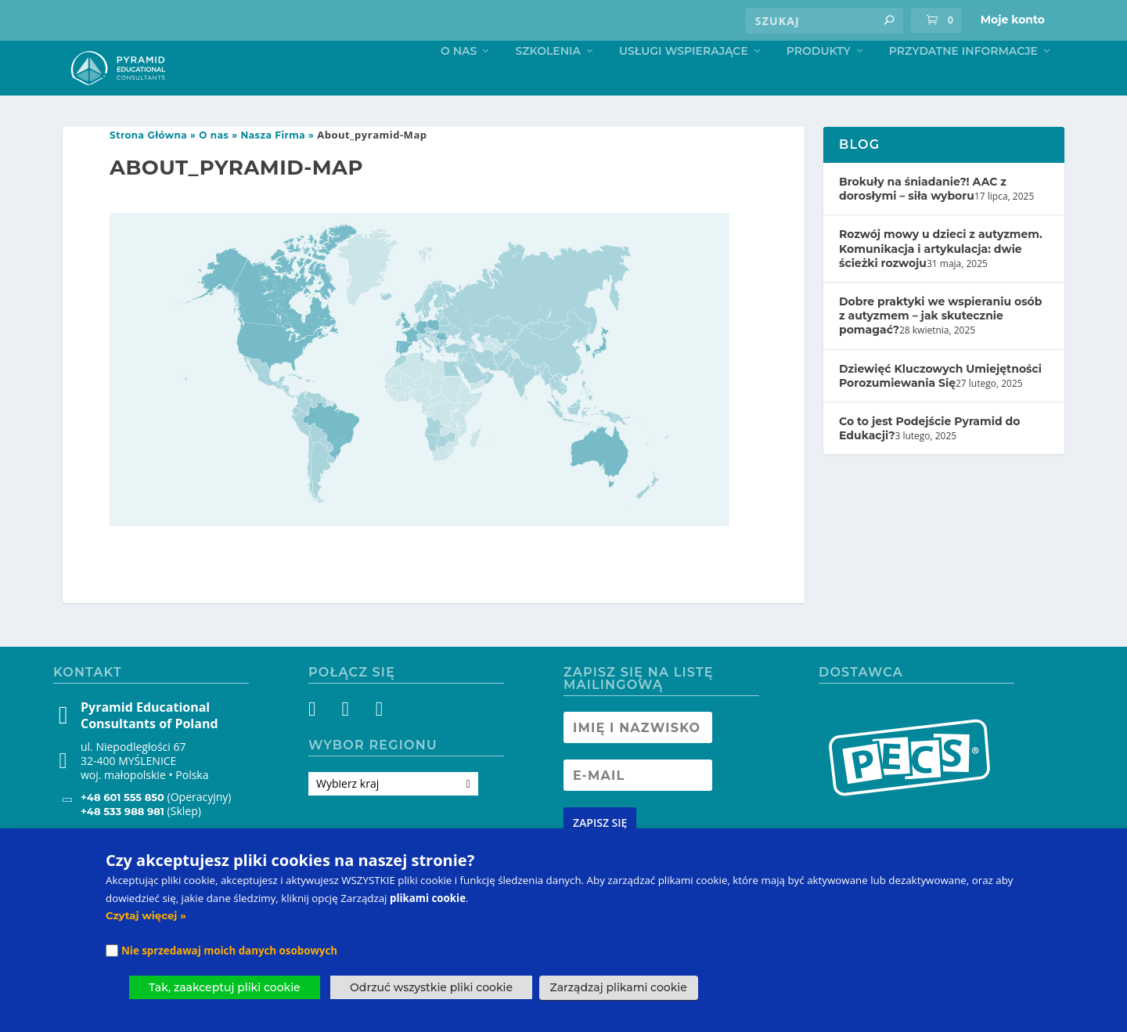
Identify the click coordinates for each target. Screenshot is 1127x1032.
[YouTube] (378, 745)
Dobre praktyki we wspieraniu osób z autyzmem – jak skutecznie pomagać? (940, 349)
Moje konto (1013, 20)
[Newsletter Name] (638, 761)
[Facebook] (321, 745)
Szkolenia (548, 84)
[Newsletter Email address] (638, 809)
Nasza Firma (273, 169)
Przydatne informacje (963, 84)
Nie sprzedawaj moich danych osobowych (229, 951)
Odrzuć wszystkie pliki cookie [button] (431, 987)
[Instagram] (349, 745)
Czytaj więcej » (146, 915)
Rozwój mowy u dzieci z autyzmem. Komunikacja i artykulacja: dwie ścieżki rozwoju (940, 282)
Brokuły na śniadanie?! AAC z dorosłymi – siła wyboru (922, 222)
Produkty (819, 84)
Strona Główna (148, 169)
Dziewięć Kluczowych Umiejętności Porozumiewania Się (940, 409)
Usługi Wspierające (683, 84)
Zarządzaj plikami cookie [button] (618, 987)
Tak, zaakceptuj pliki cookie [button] (225, 987)
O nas (459, 84)
